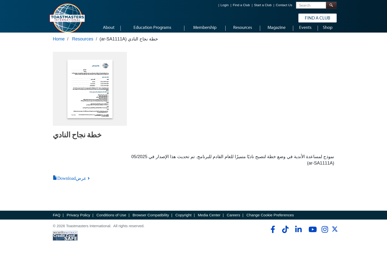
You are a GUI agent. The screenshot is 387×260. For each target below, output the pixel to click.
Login (225, 5)
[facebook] (272, 234)
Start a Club (262, 5)
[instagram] (324, 234)
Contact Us (284, 5)
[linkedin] (298, 234)
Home (59, 43)
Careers (233, 220)
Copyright (183, 220)
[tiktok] (285, 234)
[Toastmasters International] (67, 18)
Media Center (209, 220)
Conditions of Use (111, 220)
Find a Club (241, 5)
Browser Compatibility (151, 220)
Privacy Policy (78, 220)
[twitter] (335, 235)
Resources (82, 43)
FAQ (56, 220)
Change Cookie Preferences (270, 220)
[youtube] (311, 234)
